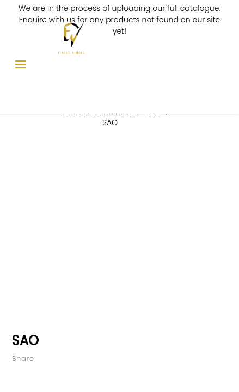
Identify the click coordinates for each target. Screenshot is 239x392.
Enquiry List (202, 59)
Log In (183, 59)
